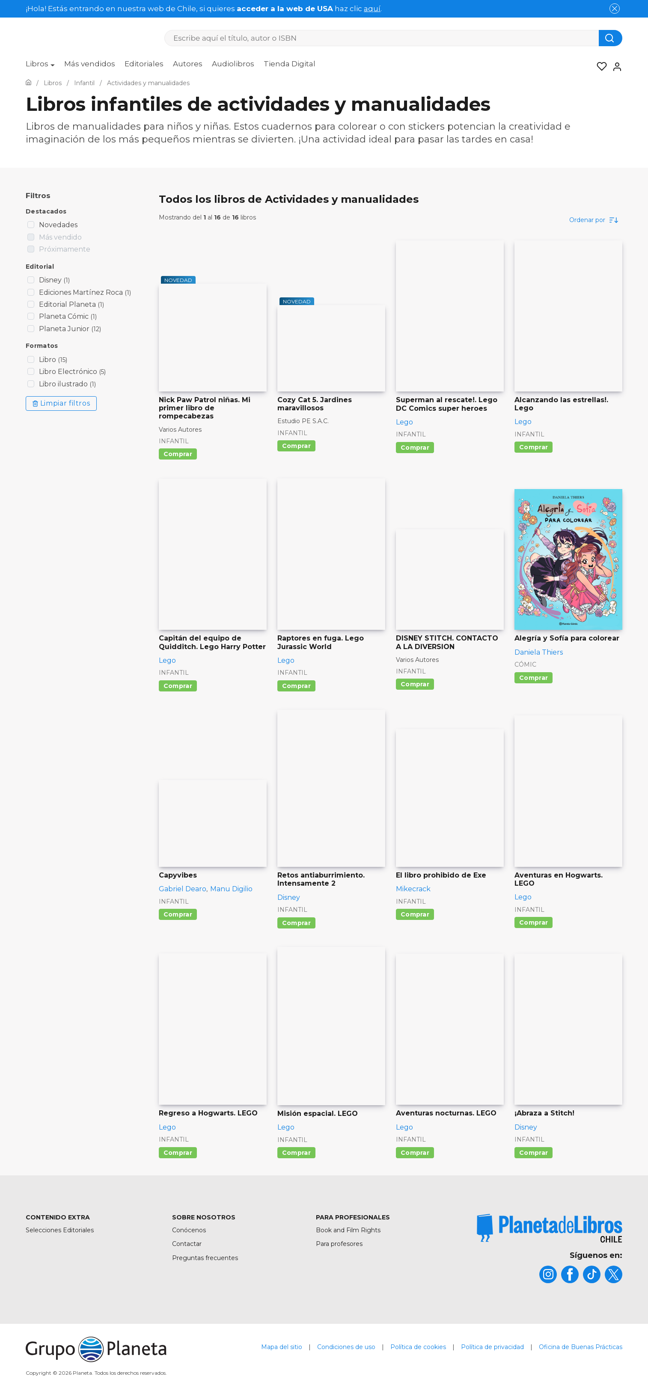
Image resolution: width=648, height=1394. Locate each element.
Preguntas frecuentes (205, 1258)
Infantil (174, 441)
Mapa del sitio (281, 1347)
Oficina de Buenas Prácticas (580, 1347)
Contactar (187, 1244)
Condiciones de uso (346, 1347)
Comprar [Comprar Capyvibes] (177, 914)
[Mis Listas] (599, 67)
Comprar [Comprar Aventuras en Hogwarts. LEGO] (533, 922)
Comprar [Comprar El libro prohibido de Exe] (415, 914)
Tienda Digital (289, 63)
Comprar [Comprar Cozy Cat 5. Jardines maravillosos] (296, 446)
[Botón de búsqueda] (610, 38)
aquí (372, 8)
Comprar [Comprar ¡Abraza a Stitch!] (533, 1153)
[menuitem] (40, 66)
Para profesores (339, 1244)
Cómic (525, 664)
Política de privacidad (492, 1347)
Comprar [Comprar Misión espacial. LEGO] (296, 1153)
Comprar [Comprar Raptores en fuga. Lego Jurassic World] (296, 686)
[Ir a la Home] (28, 83)
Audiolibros (233, 63)
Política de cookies (418, 1347)
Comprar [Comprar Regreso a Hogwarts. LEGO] (177, 1153)
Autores (187, 63)
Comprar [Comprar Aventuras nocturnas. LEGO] (415, 1153)
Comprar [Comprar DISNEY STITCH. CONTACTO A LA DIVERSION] (415, 684)
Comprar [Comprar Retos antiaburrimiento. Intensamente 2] (296, 923)
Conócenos (189, 1230)
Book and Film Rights (348, 1230)
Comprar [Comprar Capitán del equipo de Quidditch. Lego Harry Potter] (177, 686)
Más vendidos (89, 63)
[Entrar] (614, 67)
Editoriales (144, 63)
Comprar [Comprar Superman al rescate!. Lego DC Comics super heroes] (415, 447)
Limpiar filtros (61, 403)
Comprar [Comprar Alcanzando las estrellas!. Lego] (533, 447)
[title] (549, 1228)
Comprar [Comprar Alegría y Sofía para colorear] (533, 678)
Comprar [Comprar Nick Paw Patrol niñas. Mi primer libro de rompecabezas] (177, 454)
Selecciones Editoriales (60, 1230)
